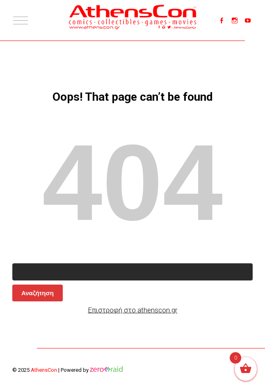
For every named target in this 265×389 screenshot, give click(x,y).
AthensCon (44, 370)
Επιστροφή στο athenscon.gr (132, 310)
